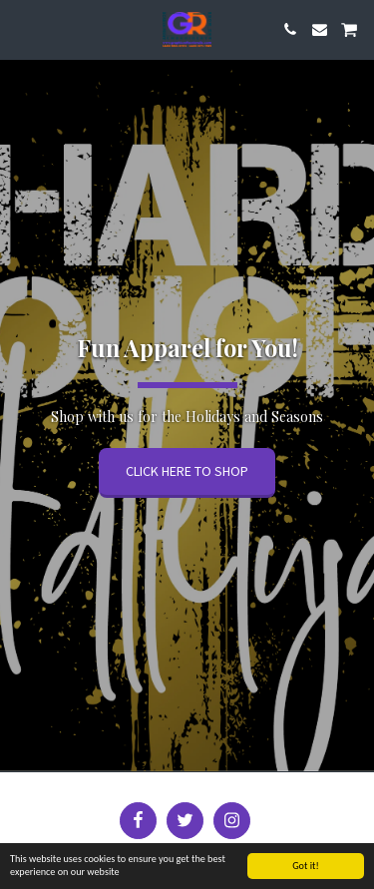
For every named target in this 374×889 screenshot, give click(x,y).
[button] (22, 28)
